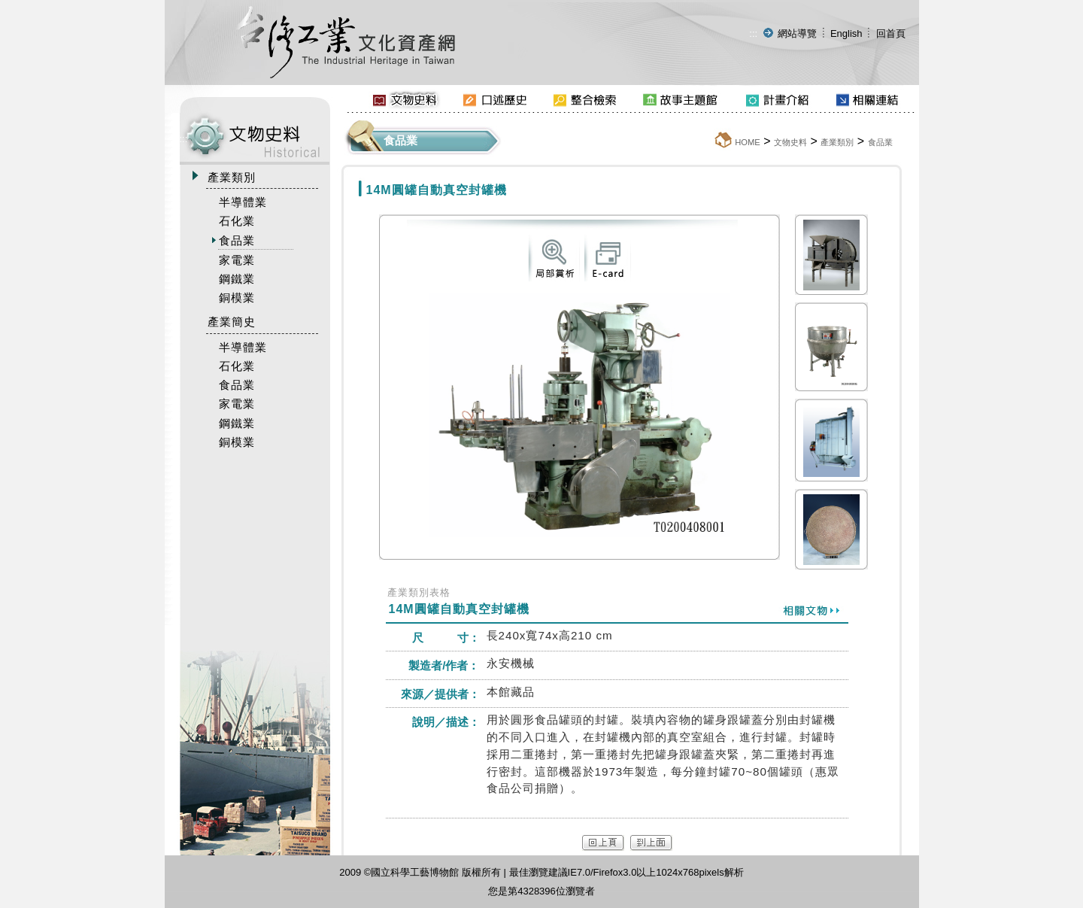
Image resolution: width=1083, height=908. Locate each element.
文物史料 (790, 142)
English (846, 33)
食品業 (880, 142)
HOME (747, 142)
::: (753, 33)
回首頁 (891, 33)
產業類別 (837, 142)
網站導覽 (797, 33)
